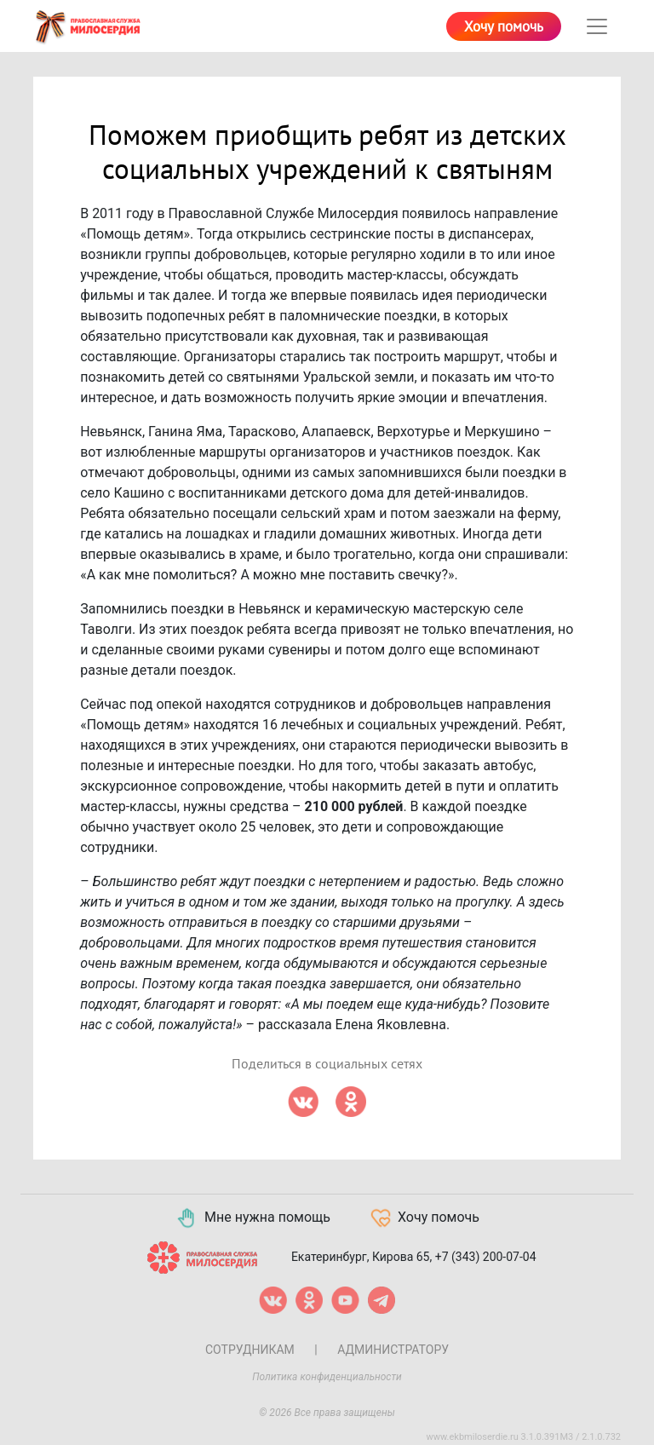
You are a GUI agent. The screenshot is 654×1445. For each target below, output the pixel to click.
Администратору (393, 1349)
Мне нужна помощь (252, 1218)
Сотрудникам (250, 1349)
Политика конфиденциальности (327, 1377)
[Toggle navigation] (597, 26)
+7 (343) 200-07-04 (485, 1257)
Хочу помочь (503, 27)
